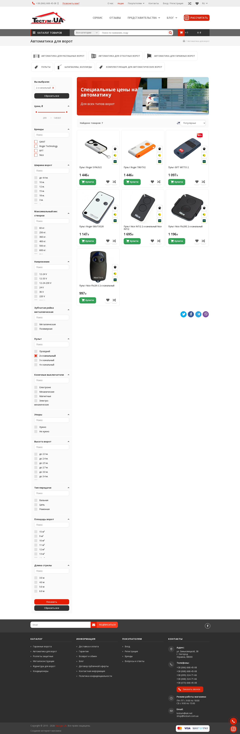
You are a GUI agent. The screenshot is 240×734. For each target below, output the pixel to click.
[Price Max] (57, 118)
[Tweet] (183, 314)
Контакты (153, 3)
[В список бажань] (108, 182)
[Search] (170, 32)
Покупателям (136, 3)
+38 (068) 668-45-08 (187, 671)
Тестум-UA (61, 725)
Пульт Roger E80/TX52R (91, 226)
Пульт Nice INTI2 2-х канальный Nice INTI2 (143, 227)
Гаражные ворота (42, 646)
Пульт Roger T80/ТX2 (135, 167)
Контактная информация (92, 671)
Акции (121, 3)
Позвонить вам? (70, 3)
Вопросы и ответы (134, 661)
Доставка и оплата (89, 646)
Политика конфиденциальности (95, 676)
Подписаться (107, 624)
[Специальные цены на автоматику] (143, 96)
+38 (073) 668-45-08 (187, 682)
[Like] (191, 314)
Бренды (129, 656)
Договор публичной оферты (94, 666)
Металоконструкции (43, 661)
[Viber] (206, 314)
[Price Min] (45, 118)
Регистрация (131, 651)
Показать (51, 601)
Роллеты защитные (43, 656)
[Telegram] (198, 314)
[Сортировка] (193, 123)
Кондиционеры (40, 671)
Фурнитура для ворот (44, 666)
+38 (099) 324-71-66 (187, 675)
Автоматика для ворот (45, 651)
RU (205, 3)
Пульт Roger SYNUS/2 (90, 167)
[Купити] (87, 182)
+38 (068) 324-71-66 (187, 678)
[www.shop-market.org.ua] (72, 731)
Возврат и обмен (88, 656)
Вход (127, 646)
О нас (110, 3)
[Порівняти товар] (114, 182)
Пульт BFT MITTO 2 (178, 167)
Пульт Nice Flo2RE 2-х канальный (185, 226)
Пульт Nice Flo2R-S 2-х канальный (96, 285)
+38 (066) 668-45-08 (45, 3)
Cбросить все (51, 95)
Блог (81, 661)
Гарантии (84, 651)
